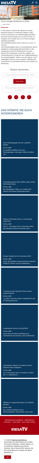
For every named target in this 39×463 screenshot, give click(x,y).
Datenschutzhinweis (14, 420)
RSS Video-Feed (28, 422)
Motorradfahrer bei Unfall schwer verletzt (20, 75)
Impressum (29, 420)
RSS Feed (16, 422)
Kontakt (7, 422)
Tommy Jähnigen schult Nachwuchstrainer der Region (19, 89)
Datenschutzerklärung (19, 440)
